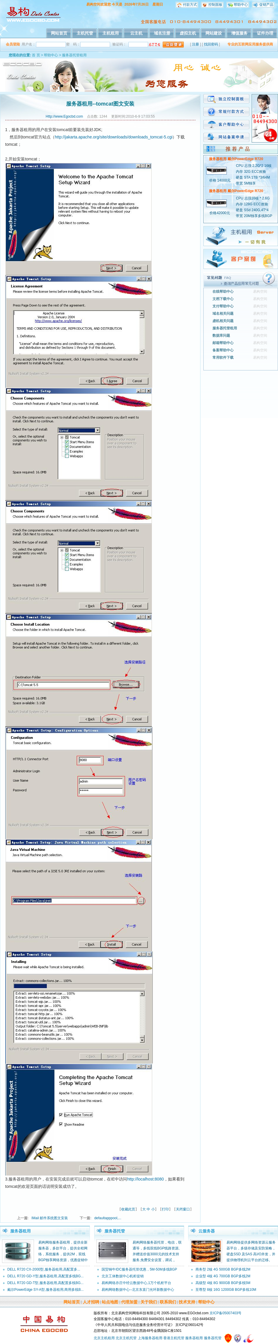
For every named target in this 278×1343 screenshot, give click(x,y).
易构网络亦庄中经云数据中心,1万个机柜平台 (136, 1283)
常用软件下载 (223, 357)
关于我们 (148, 1302)
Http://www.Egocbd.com (64, 116)
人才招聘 (91, 1302)
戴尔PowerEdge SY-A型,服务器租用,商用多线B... (45, 1290)
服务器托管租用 (74, 55)
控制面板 (215, 5)
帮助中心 (241, 5)
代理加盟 (129, 1302)
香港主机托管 (173, 1338)
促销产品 (266, 5)
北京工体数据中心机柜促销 (123, 1276)
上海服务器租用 (150, 1338)
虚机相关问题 (223, 321)
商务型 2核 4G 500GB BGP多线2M (222, 1269)
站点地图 (110, 1302)
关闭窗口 (183, 1209)
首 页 (36, 55)
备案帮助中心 (223, 350)
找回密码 (211, 44)
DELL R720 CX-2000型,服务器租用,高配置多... (43, 1269)
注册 (195, 44)
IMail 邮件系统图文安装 (50, 1218)
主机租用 (110, 33)
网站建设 (213, 33)
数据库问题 (221, 335)
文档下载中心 (223, 299)
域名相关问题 (223, 313)
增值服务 (239, 33)
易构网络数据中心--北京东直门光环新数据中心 (138, 1290)
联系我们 (168, 1302)
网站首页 (59, 33)
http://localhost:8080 (145, 1179)
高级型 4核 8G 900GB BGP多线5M (222, 1283)
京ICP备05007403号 (225, 1313)
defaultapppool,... (107, 1218)
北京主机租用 (104, 1338)
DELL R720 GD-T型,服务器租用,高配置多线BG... (45, 1283)
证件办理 (265, 33)
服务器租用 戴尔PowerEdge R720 (236, 159)
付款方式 (190, 5)
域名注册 (162, 33)
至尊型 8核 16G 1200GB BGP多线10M (225, 1290)
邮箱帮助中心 (223, 343)
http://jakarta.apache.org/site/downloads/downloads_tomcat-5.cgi (113, 137)
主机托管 (85, 33)
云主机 (136, 33)
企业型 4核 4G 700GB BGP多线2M (222, 1276)
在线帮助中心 (223, 291)
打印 (165, 1209)
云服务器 (206, 1231)
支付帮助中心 (223, 306)
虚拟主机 (188, 33)
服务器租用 (20, 1231)
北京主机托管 (126, 1338)
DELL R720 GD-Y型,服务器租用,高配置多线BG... (45, 1276)
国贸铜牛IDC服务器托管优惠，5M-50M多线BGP (139, 1269)
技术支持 (187, 1302)
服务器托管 (114, 1231)
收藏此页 (128, 1209)
